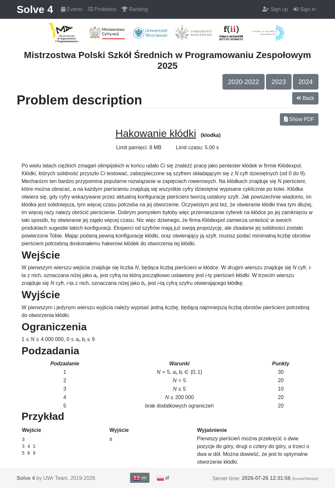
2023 (278, 81)
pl (163, 478)
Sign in (304, 9)
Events (72, 9)
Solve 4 (35, 9)
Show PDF (299, 119)
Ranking (135, 9)
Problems (102, 9)
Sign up (275, 9)
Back (305, 98)
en (140, 478)
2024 (305, 81)
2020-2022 (243, 81)
